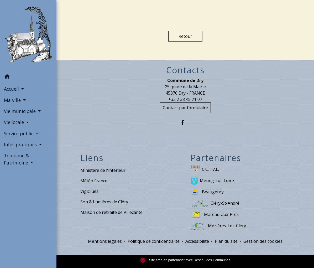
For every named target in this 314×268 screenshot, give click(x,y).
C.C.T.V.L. (205, 169)
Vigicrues (89, 191)
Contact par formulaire (185, 108)
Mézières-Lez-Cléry (218, 226)
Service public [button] (19, 133)
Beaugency (207, 192)
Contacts (185, 70)
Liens (91, 158)
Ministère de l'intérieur (102, 170)
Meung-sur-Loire (212, 180)
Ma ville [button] (13, 100)
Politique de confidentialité (154, 241)
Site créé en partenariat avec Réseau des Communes (185, 260)
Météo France (93, 181)
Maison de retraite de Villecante (111, 212)
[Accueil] (28, 35)
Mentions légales (105, 241)
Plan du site (226, 241)
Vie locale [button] (14, 122)
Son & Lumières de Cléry (104, 202)
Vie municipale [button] (20, 111)
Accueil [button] (12, 89)
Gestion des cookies (262, 241)
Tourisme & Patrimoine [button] (16, 159)
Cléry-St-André (215, 203)
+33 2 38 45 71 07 (185, 99)
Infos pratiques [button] (21, 144)
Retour (185, 36)
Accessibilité (197, 241)
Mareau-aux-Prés (215, 214)
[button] (28, 77)
